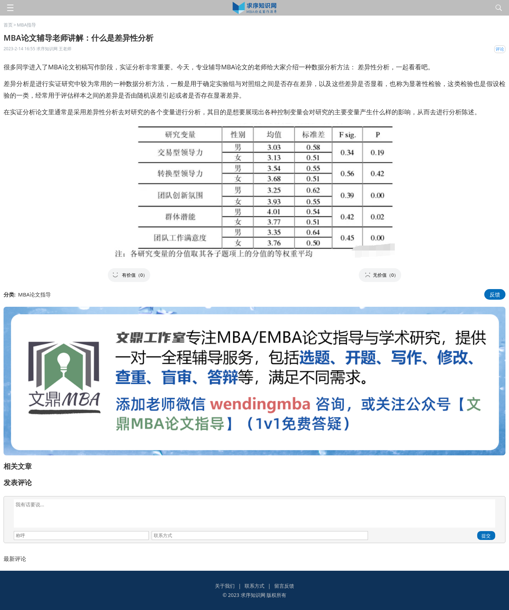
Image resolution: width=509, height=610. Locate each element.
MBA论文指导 (34, 294)
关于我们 (225, 585)
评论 (500, 49)
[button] (129, 275)
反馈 (495, 294)
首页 (8, 25)
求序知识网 (253, 595)
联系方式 (254, 585)
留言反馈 (284, 585)
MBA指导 (26, 25)
